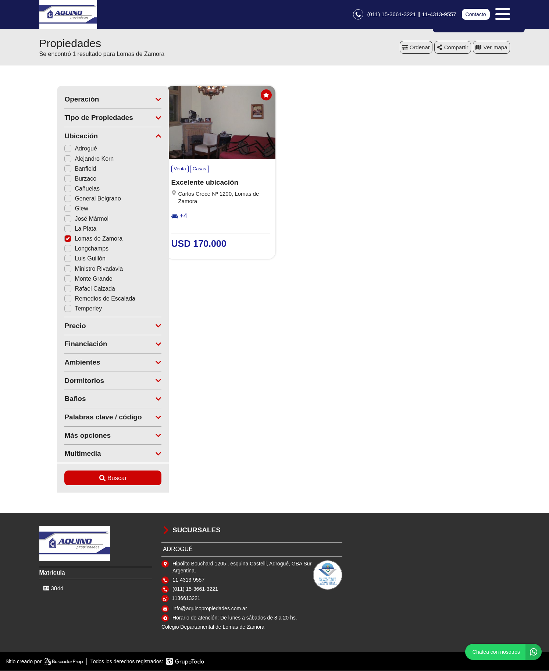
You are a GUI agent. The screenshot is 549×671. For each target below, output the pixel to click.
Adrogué (63, 149)
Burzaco (63, 178)
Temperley (65, 309)
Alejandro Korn (71, 159)
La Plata (63, 229)
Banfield (62, 169)
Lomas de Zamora (76, 239)
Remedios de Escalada (82, 299)
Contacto (475, 15)
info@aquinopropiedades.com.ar (209, 609)
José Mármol (69, 219)
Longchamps (69, 249)
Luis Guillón (67, 259)
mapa (491, 48)
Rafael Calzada (72, 288)
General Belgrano (75, 199)
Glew (58, 209)
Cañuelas (64, 189)
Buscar (95, 478)
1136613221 (186, 599)
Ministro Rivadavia (76, 269)
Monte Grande (71, 279)
